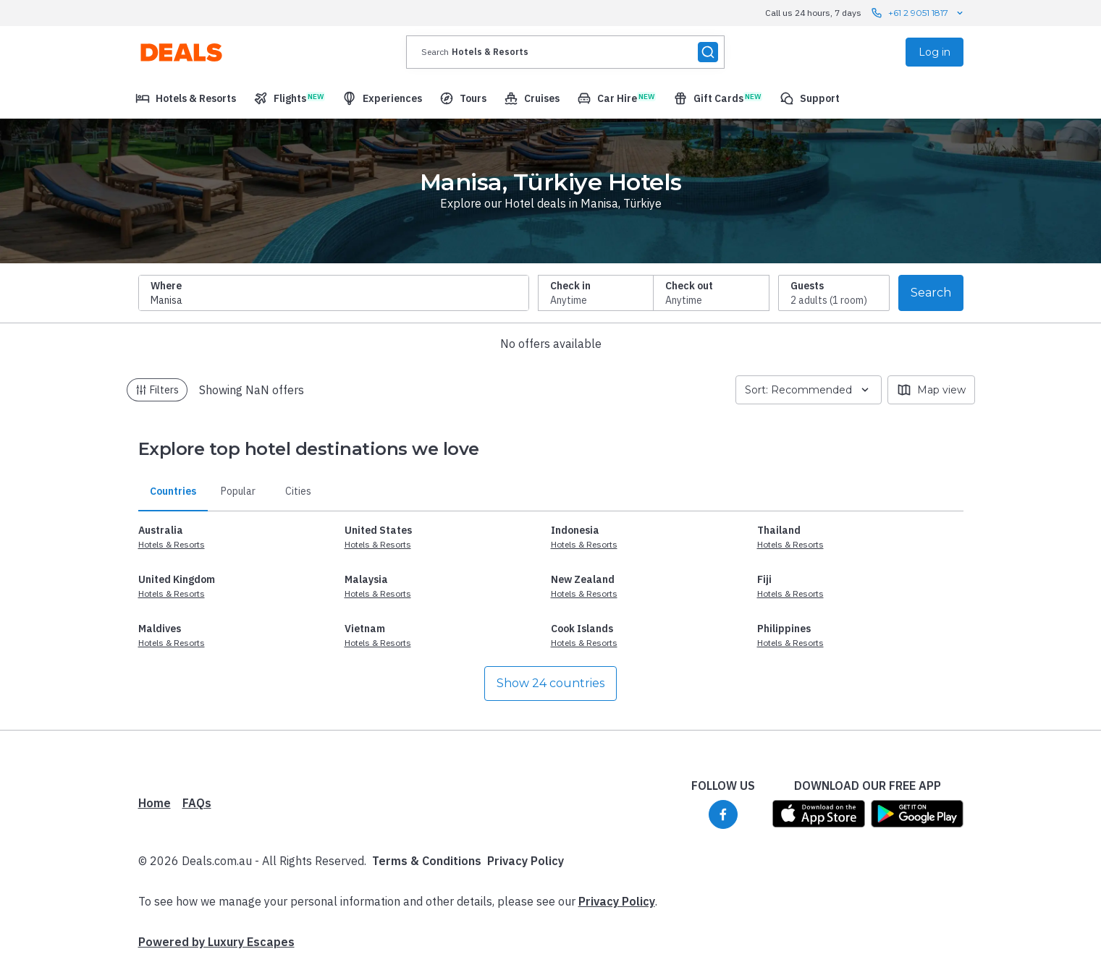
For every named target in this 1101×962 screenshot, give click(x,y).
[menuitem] (186, 98)
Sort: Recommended (808, 390)
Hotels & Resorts (171, 544)
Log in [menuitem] (934, 52)
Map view (931, 390)
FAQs (196, 803)
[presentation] (565, 52)
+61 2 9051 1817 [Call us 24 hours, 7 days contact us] (918, 13)
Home (154, 803)
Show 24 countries (550, 683)
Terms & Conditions (426, 861)
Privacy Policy (525, 861)
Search (931, 292)
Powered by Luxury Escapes (216, 942)
